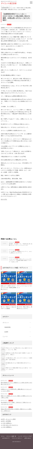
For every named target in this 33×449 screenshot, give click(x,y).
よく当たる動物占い (6, 427)
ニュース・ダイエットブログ (25, 436)
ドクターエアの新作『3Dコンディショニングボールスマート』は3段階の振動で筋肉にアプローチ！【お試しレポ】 (20, 260)
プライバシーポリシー (17, 438)
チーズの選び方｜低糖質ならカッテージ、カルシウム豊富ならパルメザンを (20, 252)
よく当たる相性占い (6, 423)
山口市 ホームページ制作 (8, 419)
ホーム (2, 436)
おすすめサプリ (6, 438)
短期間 (6, 332)
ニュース (9, 24)
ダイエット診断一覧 (11, 436)
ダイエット (6, 322)
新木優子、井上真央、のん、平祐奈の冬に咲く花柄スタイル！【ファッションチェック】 (20, 244)
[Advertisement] (16, 219)
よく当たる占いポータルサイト (9, 425)
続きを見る (4, 199)
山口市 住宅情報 (6, 421)
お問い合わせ (27, 438)
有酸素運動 (7, 327)
